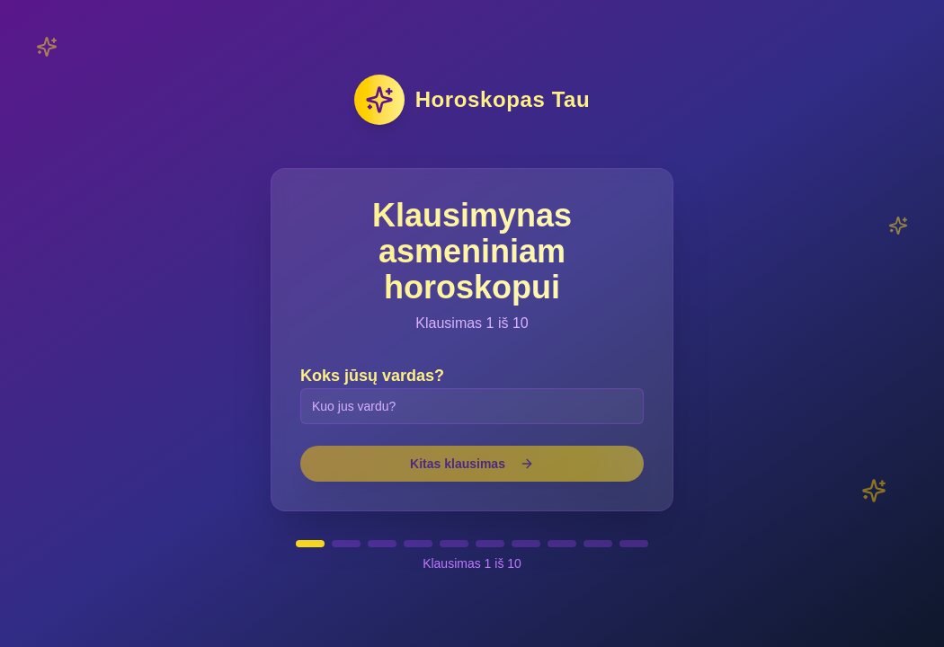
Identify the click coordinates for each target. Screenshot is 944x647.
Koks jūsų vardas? (372, 376)
